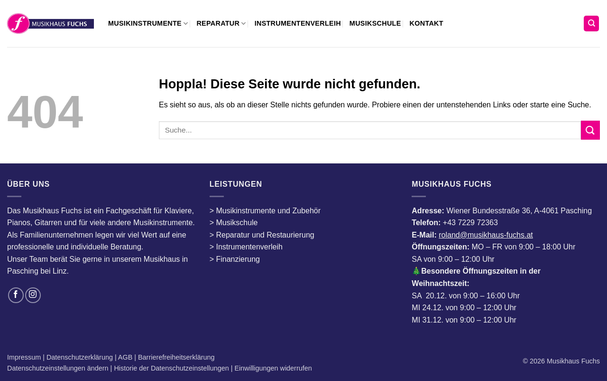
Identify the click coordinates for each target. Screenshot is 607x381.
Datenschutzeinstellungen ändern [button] (58, 368)
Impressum (25, 357)
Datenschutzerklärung (80, 357)
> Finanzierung (235, 259)
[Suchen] (591, 23)
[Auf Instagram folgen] (33, 295)
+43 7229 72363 (470, 223)
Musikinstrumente (148, 23)
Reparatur (221, 23)
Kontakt (426, 23)
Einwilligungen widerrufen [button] (273, 368)
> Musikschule (234, 223)
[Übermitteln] (590, 130)
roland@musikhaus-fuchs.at (486, 235)
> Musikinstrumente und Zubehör (265, 211)
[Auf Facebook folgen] (16, 295)
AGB (126, 357)
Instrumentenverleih (298, 23)
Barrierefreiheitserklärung (175, 357)
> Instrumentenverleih (246, 247)
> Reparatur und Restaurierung (262, 235)
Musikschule (375, 23)
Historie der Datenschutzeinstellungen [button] (171, 368)
